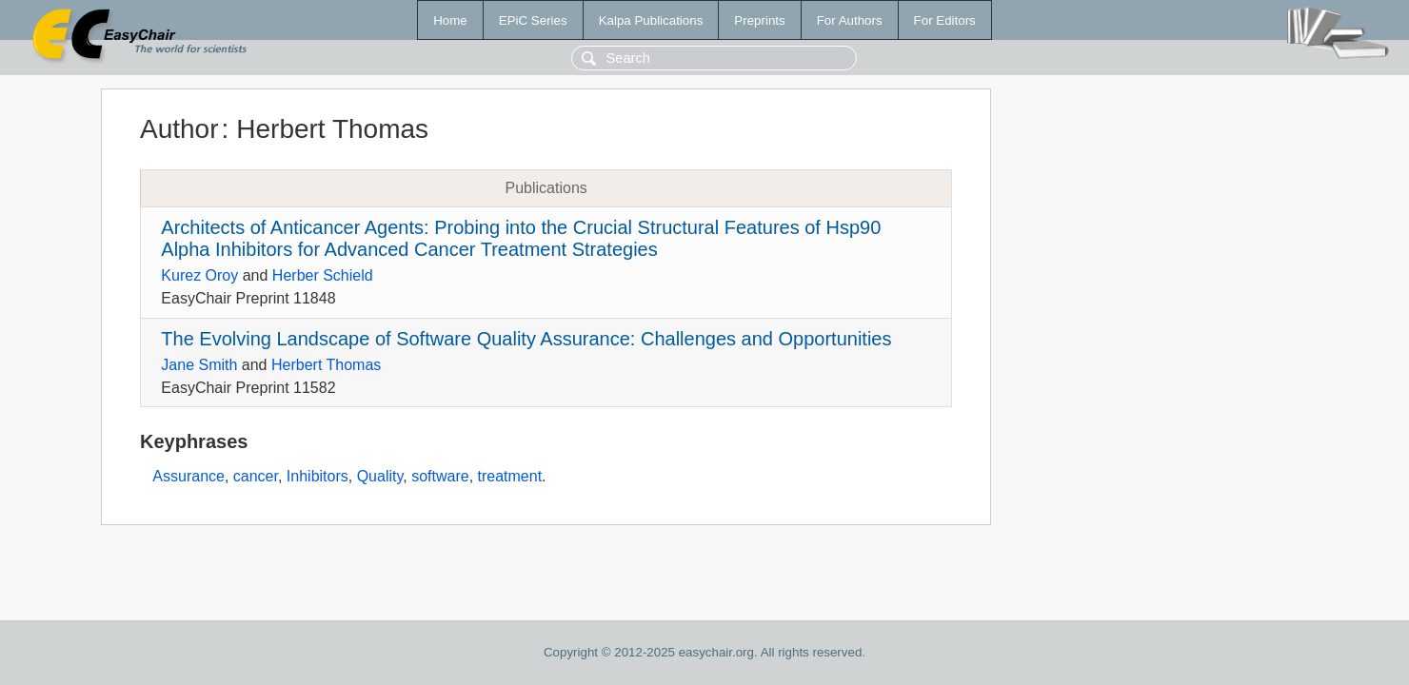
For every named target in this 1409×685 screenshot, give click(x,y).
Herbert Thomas (326, 365)
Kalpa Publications (651, 20)
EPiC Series (533, 20)
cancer (255, 476)
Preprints (759, 20)
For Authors (850, 20)
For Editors (945, 20)
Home (450, 20)
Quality (380, 476)
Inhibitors (317, 476)
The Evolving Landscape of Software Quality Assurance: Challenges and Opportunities (526, 338)
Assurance (188, 476)
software (439, 476)
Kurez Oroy (199, 275)
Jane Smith (199, 365)
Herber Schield (322, 275)
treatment (510, 476)
